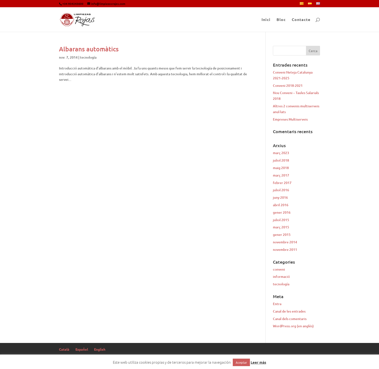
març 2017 (281, 175)
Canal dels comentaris (289, 318)
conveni (279, 269)
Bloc (281, 20)
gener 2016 (282, 212)
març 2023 (281, 152)
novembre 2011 (285, 249)
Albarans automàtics (89, 49)
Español (81, 349)
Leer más (258, 362)
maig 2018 (281, 167)
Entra (277, 303)
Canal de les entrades (289, 311)
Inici (266, 20)
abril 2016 (280, 205)
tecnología (88, 57)
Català (64, 349)
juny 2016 (280, 197)
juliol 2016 (281, 190)
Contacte (301, 20)
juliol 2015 (281, 220)
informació (281, 276)
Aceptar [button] (241, 362)
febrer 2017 (282, 182)
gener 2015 (282, 234)
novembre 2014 (285, 242)
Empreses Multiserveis (290, 119)
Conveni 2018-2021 (288, 85)
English (99, 349)
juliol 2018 (281, 160)
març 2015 (281, 227)
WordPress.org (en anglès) (293, 326)
